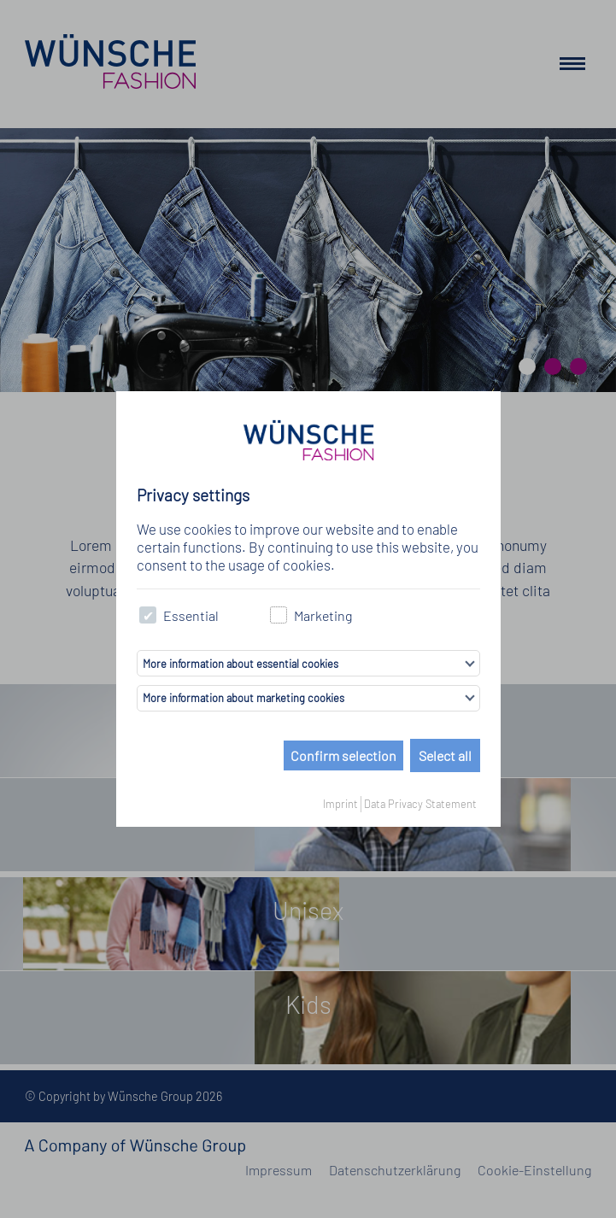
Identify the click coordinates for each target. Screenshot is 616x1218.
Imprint (340, 804)
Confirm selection (343, 755)
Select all (445, 755)
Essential (179, 615)
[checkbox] (148, 615)
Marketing (311, 615)
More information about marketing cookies (243, 698)
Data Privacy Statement (420, 804)
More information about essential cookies (240, 663)
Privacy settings (193, 495)
